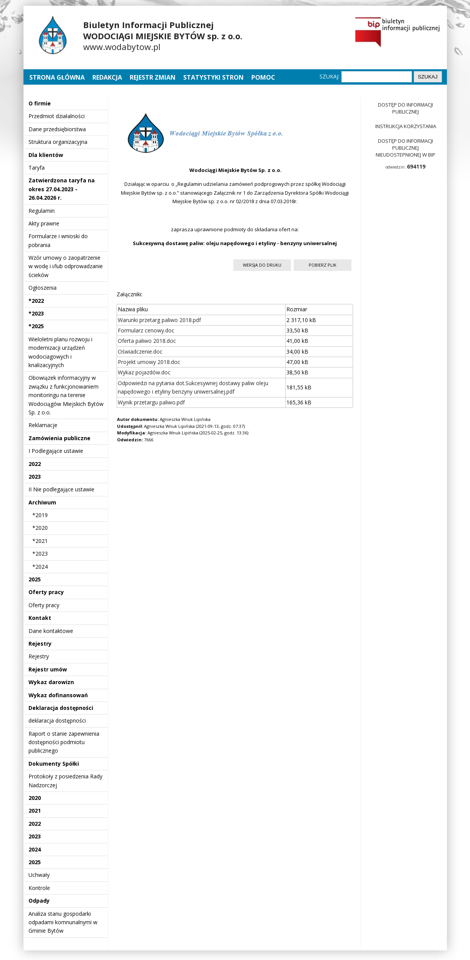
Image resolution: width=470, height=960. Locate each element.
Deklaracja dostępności (60, 707)
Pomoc (263, 77)
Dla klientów (45, 155)
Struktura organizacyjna (57, 141)
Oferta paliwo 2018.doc (147, 340)
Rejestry (40, 643)
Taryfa (36, 167)
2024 (34, 849)
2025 (34, 579)
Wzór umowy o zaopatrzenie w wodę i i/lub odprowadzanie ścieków (65, 266)
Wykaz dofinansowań (58, 695)
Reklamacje (42, 425)
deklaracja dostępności (57, 720)
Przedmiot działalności (56, 116)
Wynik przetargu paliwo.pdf (151, 402)
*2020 (40, 527)
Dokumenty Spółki (53, 763)
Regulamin (41, 210)
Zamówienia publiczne (59, 438)
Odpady (39, 900)
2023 (34, 476)
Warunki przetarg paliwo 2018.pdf (159, 320)
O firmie (39, 103)
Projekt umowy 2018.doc (149, 362)
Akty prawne (43, 223)
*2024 (40, 566)
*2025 (36, 326)
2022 (34, 463)
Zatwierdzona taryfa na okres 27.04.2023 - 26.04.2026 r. (61, 189)
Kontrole (39, 888)
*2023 (36, 313)
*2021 (40, 540)
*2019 (40, 515)
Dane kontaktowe (50, 630)
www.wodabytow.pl (122, 46)
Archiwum (42, 502)
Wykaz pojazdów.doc (144, 372)
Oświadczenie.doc (140, 351)
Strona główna (57, 77)
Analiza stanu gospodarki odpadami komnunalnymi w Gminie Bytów (62, 922)
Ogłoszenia (42, 287)
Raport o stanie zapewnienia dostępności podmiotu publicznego (63, 742)
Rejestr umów (47, 669)
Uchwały (39, 874)
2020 (34, 797)
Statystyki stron (213, 77)
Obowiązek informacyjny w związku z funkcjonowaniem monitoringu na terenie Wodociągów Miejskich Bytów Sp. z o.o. (66, 395)
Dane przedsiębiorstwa (57, 129)
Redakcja (107, 77)
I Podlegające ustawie (55, 450)
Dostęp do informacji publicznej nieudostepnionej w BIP (405, 147)
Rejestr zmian (153, 77)
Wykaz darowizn (51, 682)
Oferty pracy (46, 592)
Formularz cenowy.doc (146, 330)
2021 (34, 810)
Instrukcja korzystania (405, 126)
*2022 (36, 300)
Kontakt (39, 617)
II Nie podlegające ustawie (61, 489)
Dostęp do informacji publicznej (405, 108)
